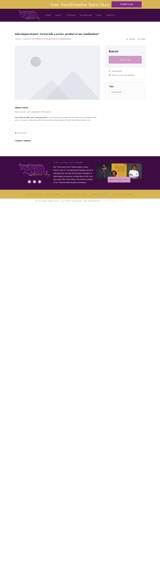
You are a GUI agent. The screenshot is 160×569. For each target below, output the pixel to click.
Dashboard (86, 15)
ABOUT (58, 15)
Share (141, 39)
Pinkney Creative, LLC (112, 201)
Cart (99, 15)
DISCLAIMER (53, 194)
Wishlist (130, 39)
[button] (127, 4)
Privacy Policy (99, 194)
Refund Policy (34, 194)
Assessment (116, 92)
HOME (48, 15)
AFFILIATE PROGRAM (123, 194)
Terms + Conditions (75, 194)
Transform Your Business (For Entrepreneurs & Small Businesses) (47, 39)
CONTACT (110, 15)
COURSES (71, 15)
